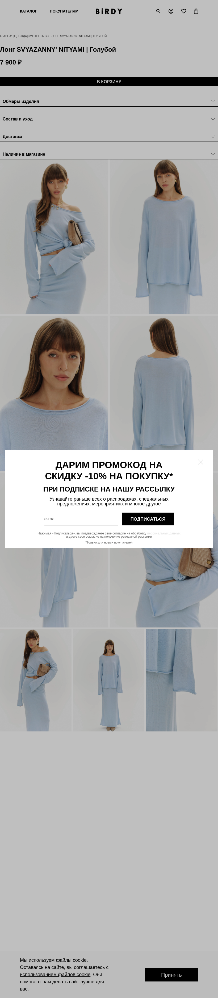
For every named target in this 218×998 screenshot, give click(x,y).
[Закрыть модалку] (200, 462)
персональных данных (164, 533)
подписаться (148, 519)
